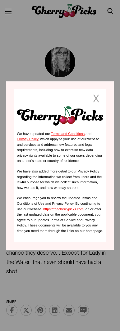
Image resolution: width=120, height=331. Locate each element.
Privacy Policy (27, 139)
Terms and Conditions (68, 134)
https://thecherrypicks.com (63, 209)
